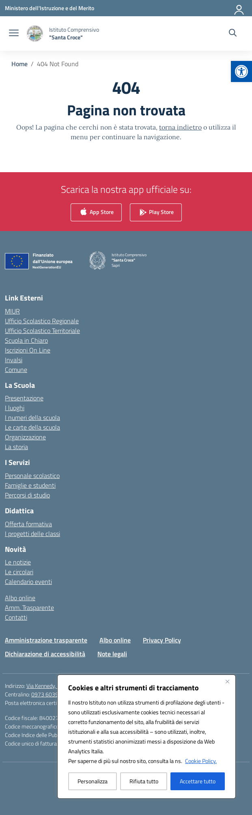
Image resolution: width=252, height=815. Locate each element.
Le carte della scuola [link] (32, 427)
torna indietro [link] (180, 127)
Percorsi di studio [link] (27, 495)
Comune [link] (16, 369)
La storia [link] (16, 447)
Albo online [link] (20, 598)
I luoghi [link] (14, 408)
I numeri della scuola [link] (32, 417)
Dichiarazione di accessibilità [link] (45, 654)
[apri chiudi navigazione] (14, 34)
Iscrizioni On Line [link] (27, 350)
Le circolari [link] (19, 572)
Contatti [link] (16, 617)
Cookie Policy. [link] (201, 761)
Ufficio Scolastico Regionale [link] (42, 321)
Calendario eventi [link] (28, 581)
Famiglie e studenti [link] (30, 485)
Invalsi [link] (13, 360)
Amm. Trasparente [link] (29, 607)
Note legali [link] (112, 654)
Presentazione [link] (24, 398)
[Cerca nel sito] (232, 33)
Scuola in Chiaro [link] (26, 340)
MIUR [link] (12, 311)
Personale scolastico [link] (32, 475)
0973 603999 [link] (48, 694)
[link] (241, 71)
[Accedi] (239, 8)
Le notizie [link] (18, 562)
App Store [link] (96, 213)
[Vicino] (227, 681)
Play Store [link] (156, 213)
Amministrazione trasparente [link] (46, 640)
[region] (146, 736)
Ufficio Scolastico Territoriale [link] (42, 330)
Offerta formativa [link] (28, 524)
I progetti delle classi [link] (32, 533)
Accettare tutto (197, 781)
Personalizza (93, 781)
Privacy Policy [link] (162, 640)
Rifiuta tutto (143, 781)
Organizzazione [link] (25, 437)
